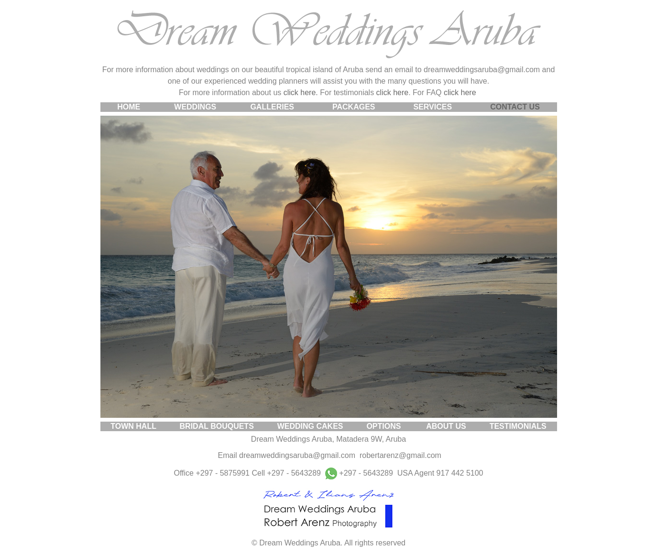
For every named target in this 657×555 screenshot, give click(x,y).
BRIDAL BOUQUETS (217, 426)
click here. (301, 92)
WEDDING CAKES (310, 426)
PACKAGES (353, 107)
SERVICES (433, 107)
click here (392, 92)
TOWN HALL (133, 426)
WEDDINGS (195, 107)
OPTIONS (383, 426)
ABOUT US (446, 426)
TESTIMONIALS (518, 426)
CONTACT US (515, 107)
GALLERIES (272, 107)
